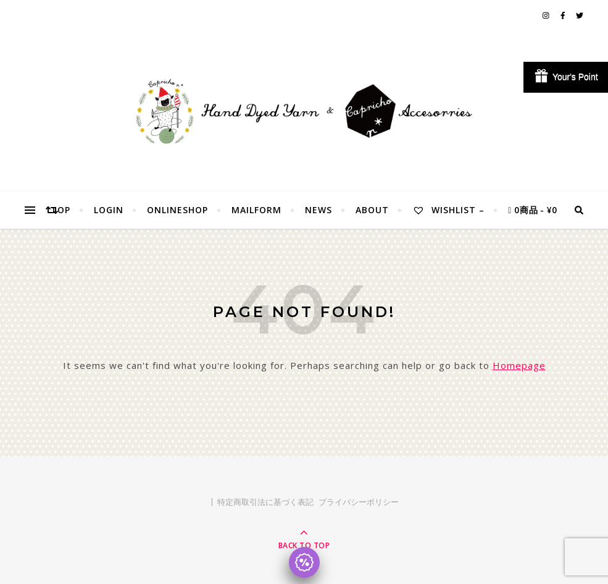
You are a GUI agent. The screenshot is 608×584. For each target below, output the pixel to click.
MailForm (256, 210)
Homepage (519, 365)
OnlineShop (177, 210)
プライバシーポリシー (359, 501)
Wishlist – (448, 210)
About (372, 210)
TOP (60, 210)
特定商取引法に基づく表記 (265, 501)
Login (108, 210)
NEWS (318, 210)
